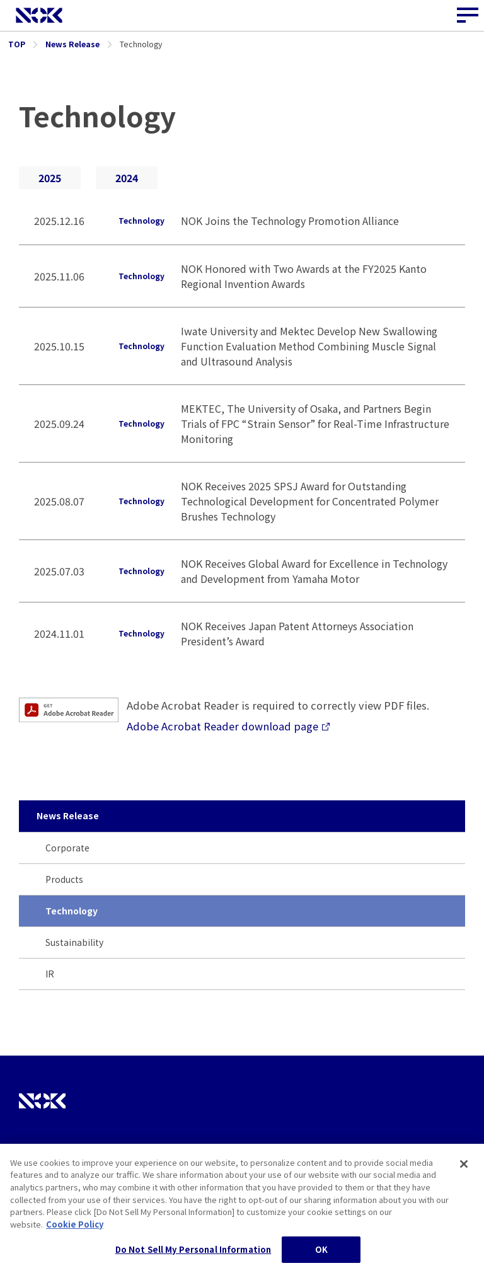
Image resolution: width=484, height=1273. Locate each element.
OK (321, 1256)
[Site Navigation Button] (468, 16)
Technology (71, 910)
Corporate (67, 847)
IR (49, 973)
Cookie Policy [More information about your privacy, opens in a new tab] (74, 1230)
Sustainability (74, 942)
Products (64, 879)
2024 (126, 177)
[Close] (464, 1170)
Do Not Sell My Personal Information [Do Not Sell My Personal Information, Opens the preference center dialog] (193, 1256)
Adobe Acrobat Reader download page (228, 726)
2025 (49, 177)
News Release (68, 815)
